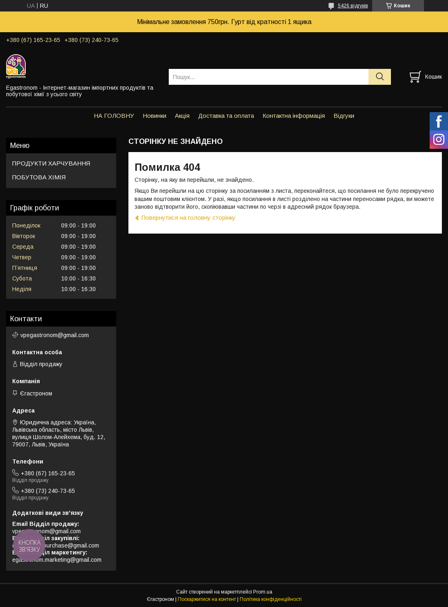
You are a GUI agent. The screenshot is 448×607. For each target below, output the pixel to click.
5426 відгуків (353, 6)
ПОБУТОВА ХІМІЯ (39, 177)
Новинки (154, 115)
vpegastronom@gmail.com (54, 335)
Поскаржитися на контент (207, 599)
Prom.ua (262, 592)
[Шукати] (380, 77)
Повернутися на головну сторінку (188, 217)
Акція (182, 115)
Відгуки (343, 115)
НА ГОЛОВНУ (114, 115)
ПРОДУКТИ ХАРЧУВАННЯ (51, 163)
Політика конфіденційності (271, 599)
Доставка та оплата (226, 115)
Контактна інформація (294, 115)
